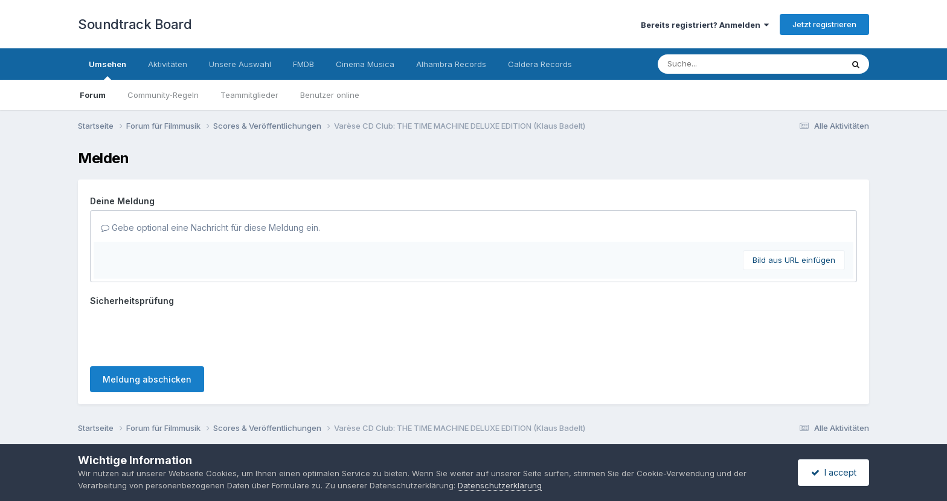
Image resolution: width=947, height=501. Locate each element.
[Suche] (726, 64)
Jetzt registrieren (824, 24)
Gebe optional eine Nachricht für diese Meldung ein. (210, 227)
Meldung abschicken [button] (147, 379)
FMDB (303, 64)
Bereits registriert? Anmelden (705, 25)
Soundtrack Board (134, 24)
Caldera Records (540, 64)
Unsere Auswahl (240, 64)
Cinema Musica (365, 64)
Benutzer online (329, 95)
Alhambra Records (451, 64)
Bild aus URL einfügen (794, 260)
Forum (93, 95)
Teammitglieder (249, 95)
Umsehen (107, 69)
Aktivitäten (167, 64)
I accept (833, 472)
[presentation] (182, 333)
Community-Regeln (163, 95)
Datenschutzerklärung (500, 485)
